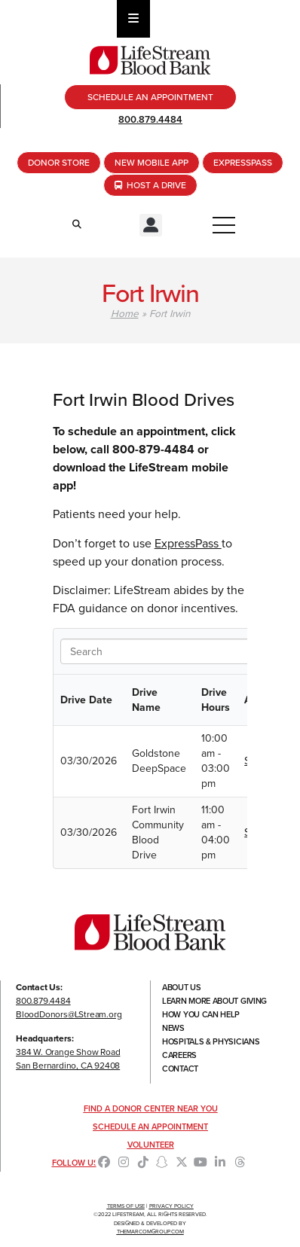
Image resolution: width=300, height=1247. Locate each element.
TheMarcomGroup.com (150, 1231)
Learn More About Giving (214, 1001)
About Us (181, 987)
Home (125, 313)
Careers (179, 1055)
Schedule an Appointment (150, 1126)
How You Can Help (201, 1014)
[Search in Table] (155, 651)
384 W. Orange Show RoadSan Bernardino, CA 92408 (68, 1058)
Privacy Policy (171, 1206)
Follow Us (75, 1163)
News (173, 1028)
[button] (150, 225)
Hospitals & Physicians (210, 1041)
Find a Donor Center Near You (151, 1108)
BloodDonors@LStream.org (68, 1014)
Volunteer (150, 1145)
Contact (180, 1069)
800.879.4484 (150, 119)
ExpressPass (188, 543)
